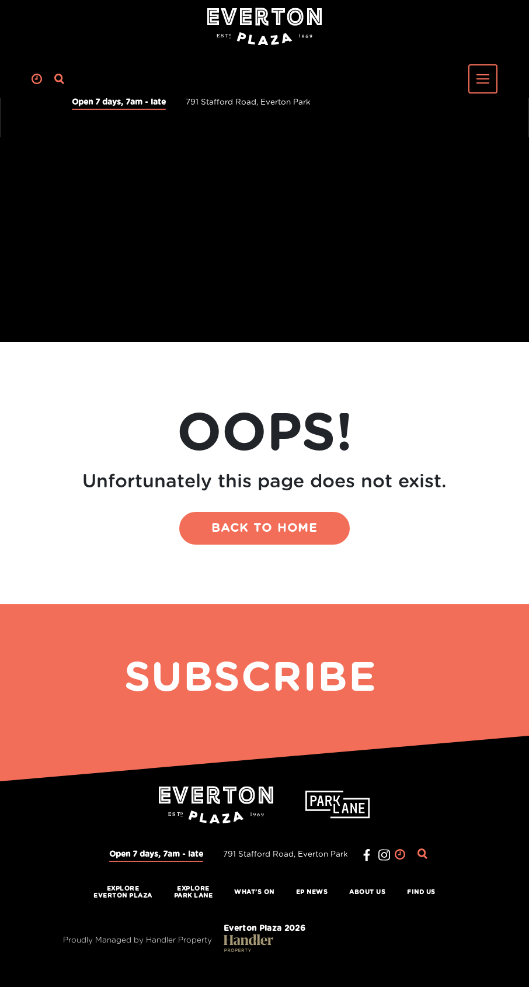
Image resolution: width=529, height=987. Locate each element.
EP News (312, 892)
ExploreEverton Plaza (122, 892)
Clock (37, 79)
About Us (367, 892)
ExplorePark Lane (193, 892)
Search (59, 79)
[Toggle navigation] (482, 78)
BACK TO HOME (264, 528)
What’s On (254, 892)
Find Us (421, 892)
